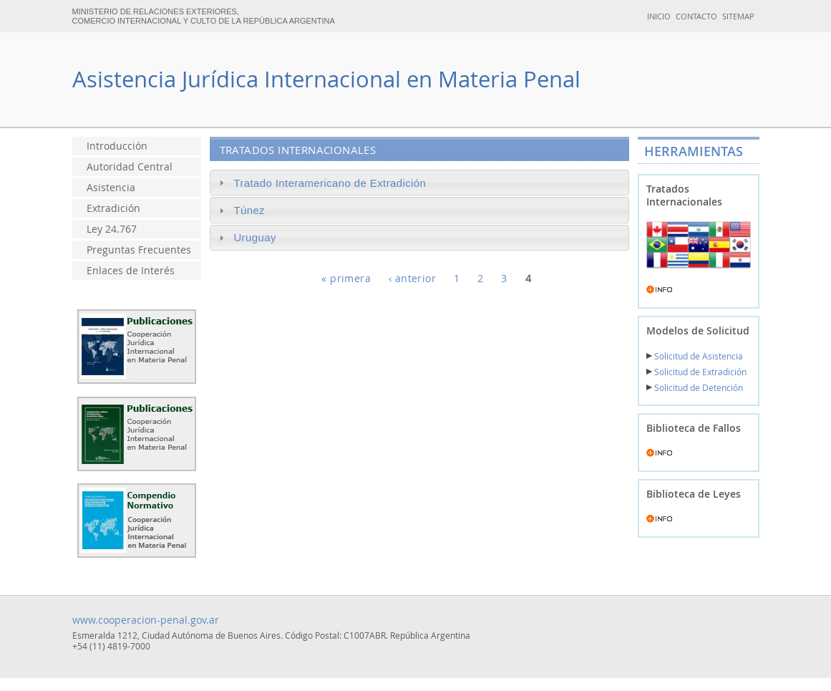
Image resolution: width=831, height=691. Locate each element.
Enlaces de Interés (131, 270)
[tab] (419, 182)
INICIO (659, 16)
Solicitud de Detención (694, 388)
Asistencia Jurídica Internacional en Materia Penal (326, 79)
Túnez (249, 210)
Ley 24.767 (112, 229)
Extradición (113, 208)
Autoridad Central (129, 166)
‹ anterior (412, 278)
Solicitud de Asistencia (694, 356)
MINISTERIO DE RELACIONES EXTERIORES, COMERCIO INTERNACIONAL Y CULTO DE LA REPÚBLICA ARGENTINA (203, 16)
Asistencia (111, 187)
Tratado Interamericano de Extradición (329, 183)
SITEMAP (738, 16)
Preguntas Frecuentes (139, 249)
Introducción (117, 146)
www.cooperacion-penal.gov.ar (145, 620)
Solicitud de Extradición (696, 372)
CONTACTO (696, 16)
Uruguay (254, 237)
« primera (346, 278)
